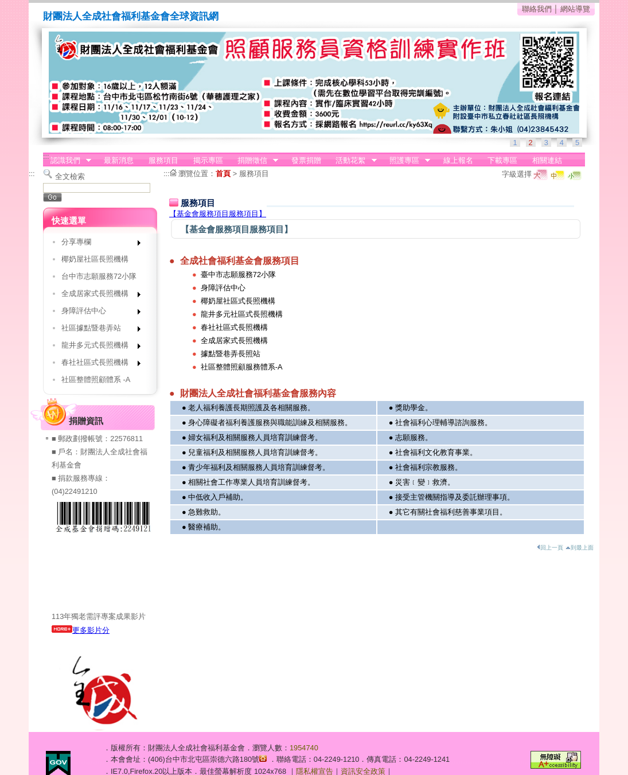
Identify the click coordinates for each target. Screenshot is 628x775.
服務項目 (163, 160)
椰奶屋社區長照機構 (94, 259)
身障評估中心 (97, 313)
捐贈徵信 (254, 160)
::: (46, 156)
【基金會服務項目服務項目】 (217, 213)
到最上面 (579, 547)
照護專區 (406, 160)
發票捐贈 (306, 160)
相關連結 (547, 160)
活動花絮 (353, 160)
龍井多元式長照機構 (97, 347)
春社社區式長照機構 (97, 364)
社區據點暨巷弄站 (97, 330)
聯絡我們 (537, 9)
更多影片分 (81, 630)
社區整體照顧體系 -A (95, 379)
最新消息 (119, 160)
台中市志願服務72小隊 (98, 276)
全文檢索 (70, 176)
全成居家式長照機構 (97, 295)
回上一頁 (550, 547)
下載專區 (502, 160)
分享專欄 (97, 244)
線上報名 (458, 160)
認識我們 (67, 160)
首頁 (223, 173)
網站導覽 (575, 9)
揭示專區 (208, 160)
